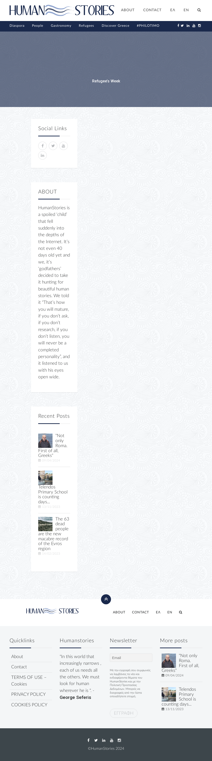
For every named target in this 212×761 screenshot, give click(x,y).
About (17, 656)
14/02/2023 (51, 553)
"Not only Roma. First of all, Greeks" (180, 663)
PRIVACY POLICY (28, 694)
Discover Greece (115, 25)
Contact (19, 667)
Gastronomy (61, 25)
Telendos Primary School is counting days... (53, 494)
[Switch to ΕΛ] (172, 11)
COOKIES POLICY (29, 705)
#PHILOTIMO (148, 25)
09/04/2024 (51, 460)
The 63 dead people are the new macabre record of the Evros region (53, 534)
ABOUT (128, 10)
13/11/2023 (51, 507)
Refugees (86, 25)
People (37, 25)
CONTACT (152, 10)
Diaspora (17, 25)
